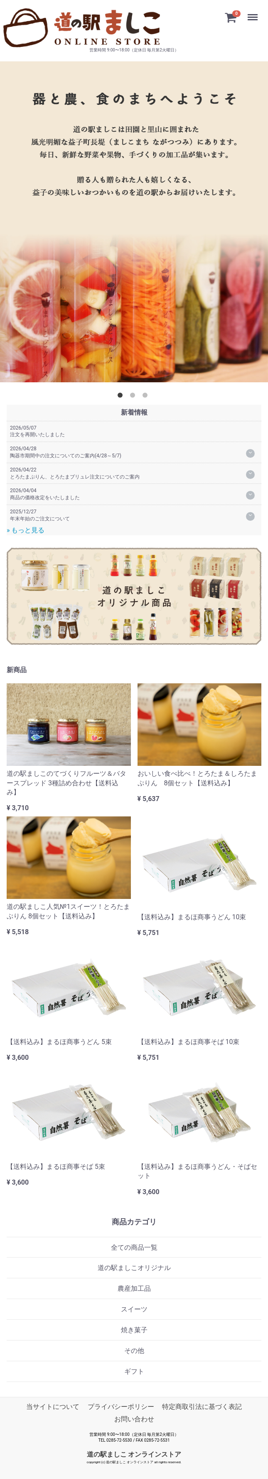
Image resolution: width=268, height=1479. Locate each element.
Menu (253, 13)
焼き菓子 (134, 1330)
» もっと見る (25, 530)
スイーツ (134, 1309)
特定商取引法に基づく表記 (202, 1407)
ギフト (134, 1371)
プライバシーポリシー (121, 1407)
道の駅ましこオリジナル (134, 1268)
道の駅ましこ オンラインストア (134, 1454)
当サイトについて (52, 1407)
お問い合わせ (134, 1419)
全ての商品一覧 (134, 1247)
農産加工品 (134, 1288)
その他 (134, 1351)
